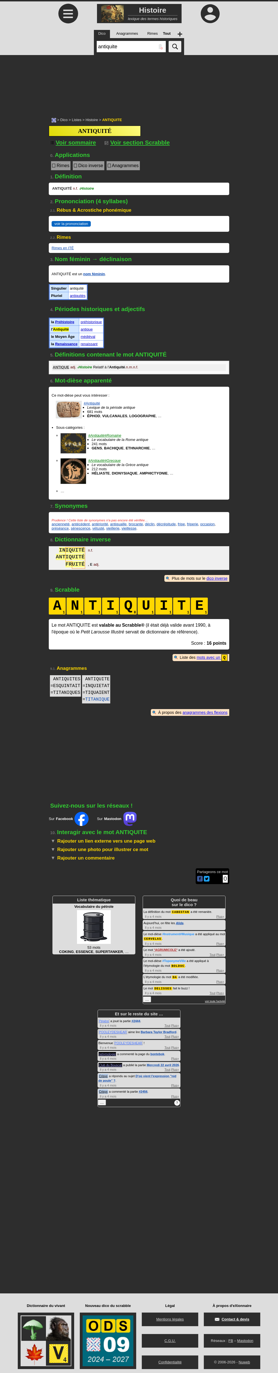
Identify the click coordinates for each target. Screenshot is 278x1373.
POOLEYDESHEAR (113, 1030)
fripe (181, 524)
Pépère (104, 1019)
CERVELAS (152, 938)
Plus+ (220, 916)
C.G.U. (170, 1339)
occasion (207, 524)
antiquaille (118, 524)
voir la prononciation (71, 224)
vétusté (98, 528)
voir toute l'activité (215, 999)
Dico (64, 120)
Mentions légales (170, 1317)
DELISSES (163, 987)
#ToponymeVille (174, 960)
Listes (76, 120)
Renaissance (66, 344)
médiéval (88, 336)
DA (175, 976)
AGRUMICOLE (165, 949)
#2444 (136, 1019)
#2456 (143, 1090)
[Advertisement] (139, 83)
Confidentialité (170, 1360)
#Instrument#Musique (178, 933)
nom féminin (94, 274)
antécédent (81, 524)
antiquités (78, 296)
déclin (150, 524)
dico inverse (217, 578)
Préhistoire (64, 322)
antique (87, 329)
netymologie (107, 1052)
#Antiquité (92, 403)
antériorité (100, 524)
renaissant (89, 344)
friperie (192, 524)
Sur (69, 819)
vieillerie (113, 528)
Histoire (91, 120)
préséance (60, 528)
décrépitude (166, 524)
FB (230, 1339)
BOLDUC (177, 965)
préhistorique (91, 322)
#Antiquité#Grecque (104, 460)
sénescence (80, 528)
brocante (136, 524)
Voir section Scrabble (137, 142)
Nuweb (244, 1360)
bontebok (157, 1052)
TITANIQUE (97, 699)
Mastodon (245, 1339)
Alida (180, 922)
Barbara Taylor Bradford (158, 1030)
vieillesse (129, 528)
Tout (212, 954)
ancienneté (61, 524)
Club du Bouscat (110, 1063)
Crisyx (103, 1074)
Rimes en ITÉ (63, 248)
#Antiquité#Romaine (104, 435)
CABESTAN (180, 911)
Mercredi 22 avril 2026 (163, 1063)
